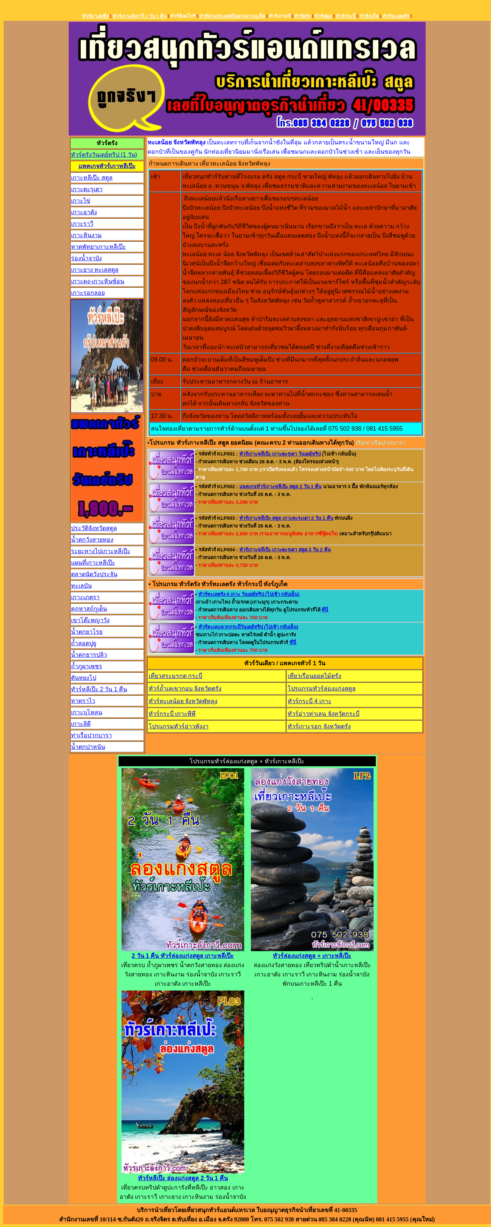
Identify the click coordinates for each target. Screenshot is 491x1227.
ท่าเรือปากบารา (91, 735)
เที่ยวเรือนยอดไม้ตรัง (314, 676)
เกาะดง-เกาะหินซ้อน (97, 281)
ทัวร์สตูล (323, 16)
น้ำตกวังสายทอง (92, 539)
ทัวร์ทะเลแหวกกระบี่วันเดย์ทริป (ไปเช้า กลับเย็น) (248, 627)
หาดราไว (83, 701)
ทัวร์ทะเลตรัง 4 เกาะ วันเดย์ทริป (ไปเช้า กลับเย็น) (249, 594)
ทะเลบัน (81, 586)
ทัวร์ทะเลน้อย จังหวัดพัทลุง (183, 701)
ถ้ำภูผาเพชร (86, 666)
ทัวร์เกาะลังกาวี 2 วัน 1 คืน (140, 16)
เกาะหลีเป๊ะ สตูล (92, 177)
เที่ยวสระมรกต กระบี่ (175, 676)
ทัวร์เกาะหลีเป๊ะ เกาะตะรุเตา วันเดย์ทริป (280, 454)
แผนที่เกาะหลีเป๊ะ (93, 562)
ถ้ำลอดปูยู (83, 643)
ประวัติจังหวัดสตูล (94, 528)
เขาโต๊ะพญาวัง (90, 620)
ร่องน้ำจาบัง (86, 258)
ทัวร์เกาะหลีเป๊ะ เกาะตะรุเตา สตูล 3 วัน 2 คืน (285, 549)
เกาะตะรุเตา (87, 189)
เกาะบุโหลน (86, 712)
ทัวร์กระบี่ (346, 16)
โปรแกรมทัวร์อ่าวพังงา (179, 726)
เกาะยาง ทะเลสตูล (95, 270)
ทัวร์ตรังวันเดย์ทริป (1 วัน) (104, 154)
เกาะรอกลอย (88, 293)
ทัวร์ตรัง (302, 16)
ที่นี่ (325, 610)
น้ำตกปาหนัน (88, 747)
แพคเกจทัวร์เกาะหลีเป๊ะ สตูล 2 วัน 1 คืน (280, 486)
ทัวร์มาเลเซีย (95, 16)
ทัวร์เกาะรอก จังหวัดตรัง (319, 726)
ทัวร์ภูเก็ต (369, 16)
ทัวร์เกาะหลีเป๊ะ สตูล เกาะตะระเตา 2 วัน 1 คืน (286, 518)
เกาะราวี (82, 224)
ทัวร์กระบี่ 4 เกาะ (310, 701)
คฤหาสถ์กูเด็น (89, 609)
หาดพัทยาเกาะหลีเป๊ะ (98, 247)
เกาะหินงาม (86, 235)
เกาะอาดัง (84, 212)
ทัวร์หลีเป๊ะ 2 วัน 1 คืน (99, 689)
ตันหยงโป (83, 678)
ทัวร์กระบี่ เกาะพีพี (172, 714)
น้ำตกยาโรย (87, 632)
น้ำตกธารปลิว (89, 655)
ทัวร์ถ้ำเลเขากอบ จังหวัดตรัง (185, 688)
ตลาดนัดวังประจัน (94, 574)
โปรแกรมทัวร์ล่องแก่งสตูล (322, 688)
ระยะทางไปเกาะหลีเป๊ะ (100, 551)
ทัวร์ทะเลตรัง (395, 16)
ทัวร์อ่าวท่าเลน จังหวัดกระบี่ (323, 714)
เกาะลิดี (81, 724)
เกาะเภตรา (85, 597)
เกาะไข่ (80, 201)
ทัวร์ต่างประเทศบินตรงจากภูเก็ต (232, 16)
